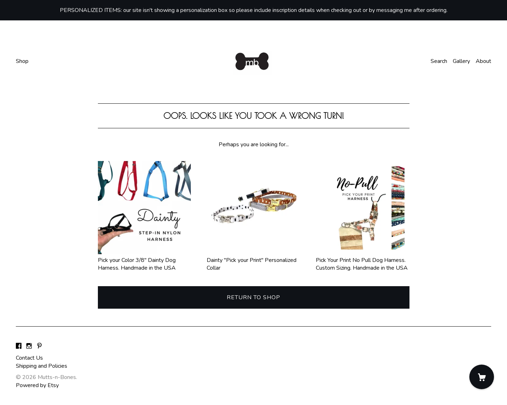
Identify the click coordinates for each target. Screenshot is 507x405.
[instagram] (29, 346)
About (483, 61)
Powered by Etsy (37, 385)
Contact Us (29, 358)
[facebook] (18, 346)
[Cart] (481, 377)
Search (439, 61)
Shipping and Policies (41, 366)
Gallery (461, 61)
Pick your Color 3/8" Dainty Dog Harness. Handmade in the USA (144, 260)
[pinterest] (39, 346)
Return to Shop (253, 297)
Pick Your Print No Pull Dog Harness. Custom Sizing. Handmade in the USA (362, 260)
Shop (22, 61)
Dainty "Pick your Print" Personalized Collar (253, 260)
